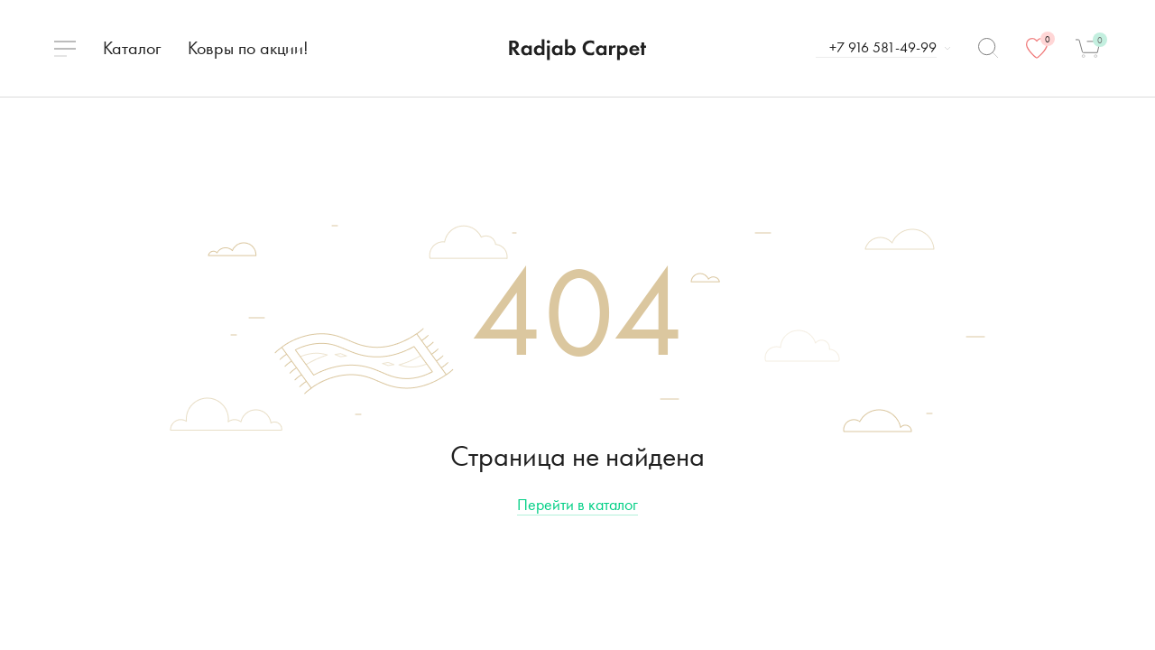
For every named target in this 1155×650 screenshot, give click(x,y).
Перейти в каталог (577, 504)
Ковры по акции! (248, 48)
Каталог (132, 48)
